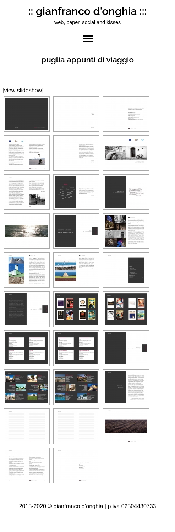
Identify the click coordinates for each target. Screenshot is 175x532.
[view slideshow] (23, 90)
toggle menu (88, 39)
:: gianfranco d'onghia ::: (87, 11)
